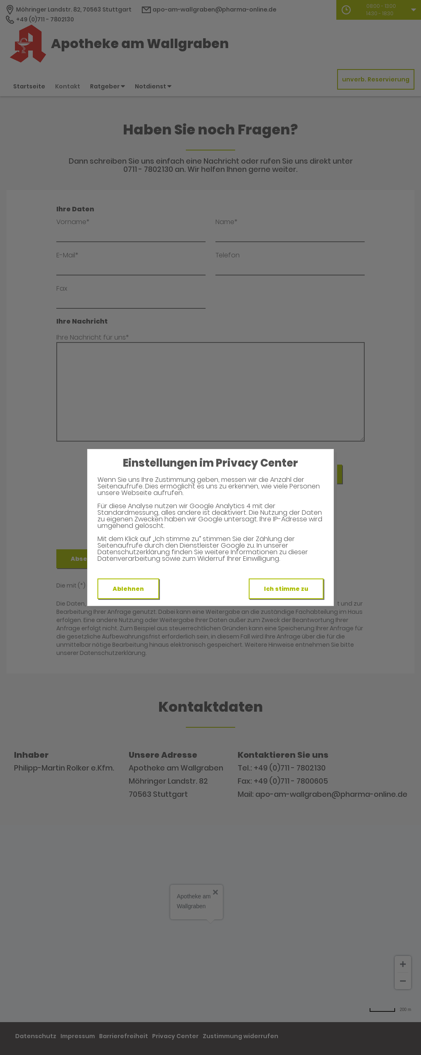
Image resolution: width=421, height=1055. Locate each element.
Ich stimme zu (286, 589)
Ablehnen (128, 589)
